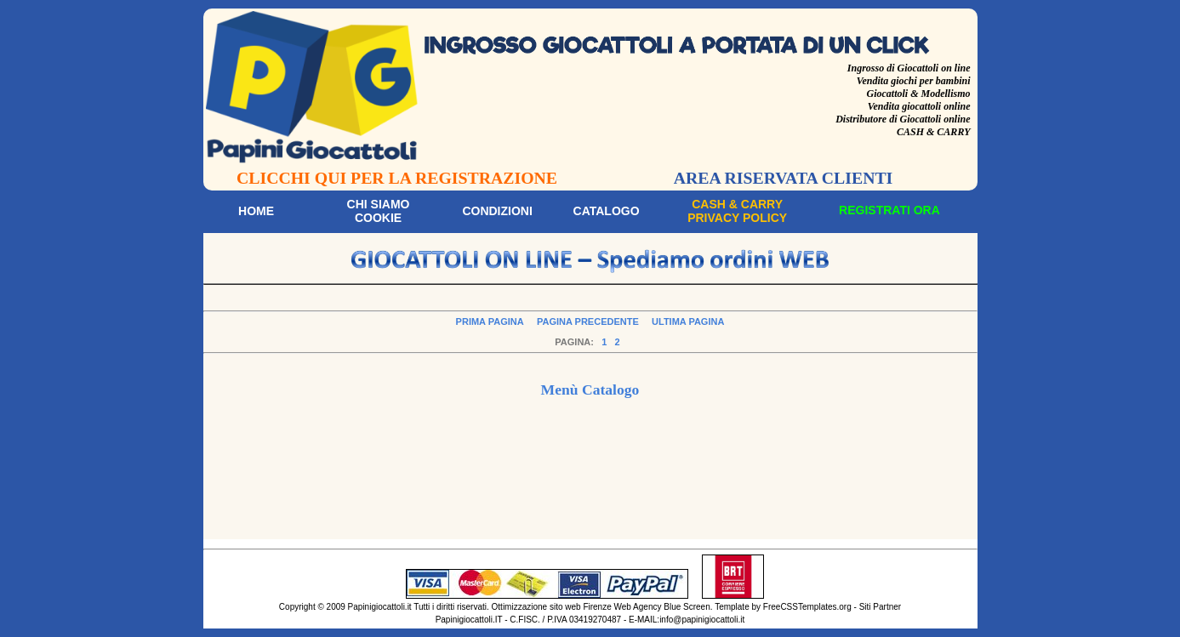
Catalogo (606, 211)
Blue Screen (687, 606)
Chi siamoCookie (378, 211)
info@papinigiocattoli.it (701, 619)
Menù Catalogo (590, 389)
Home (256, 211)
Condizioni (497, 211)
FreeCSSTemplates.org (807, 606)
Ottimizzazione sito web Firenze (552, 606)
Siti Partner (880, 606)
